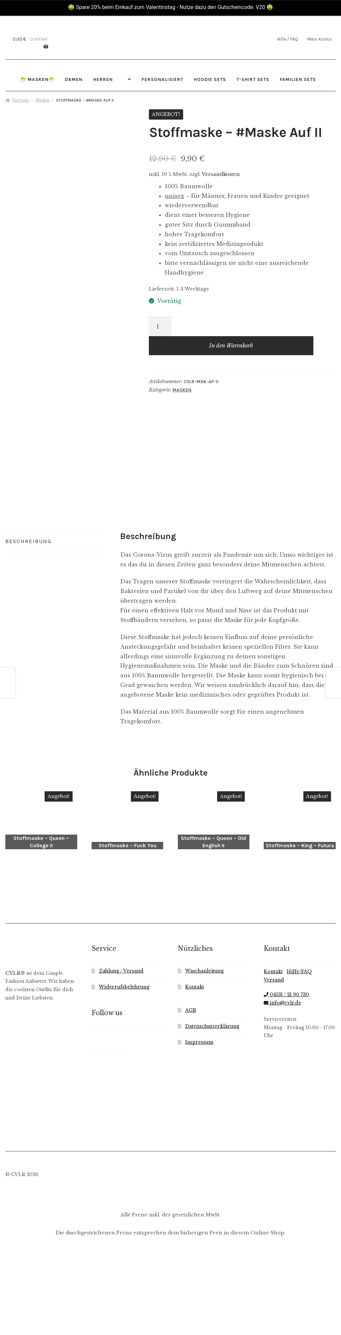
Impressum (199, 1130)
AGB (190, 1098)
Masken (42, 100)
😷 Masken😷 (37, 79)
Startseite (20, 100)
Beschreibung (28, 638)
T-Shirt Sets (252, 79)
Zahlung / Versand (121, 1059)
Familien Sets (298, 79)
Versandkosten (221, 174)
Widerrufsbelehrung (124, 1075)
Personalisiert (162, 79)
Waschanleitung (204, 1059)
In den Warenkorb (231, 345)
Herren (103, 79)
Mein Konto (319, 39)
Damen (74, 79)
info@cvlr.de (282, 1091)
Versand (274, 1068)
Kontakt (194, 1075)
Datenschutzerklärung (212, 1114)
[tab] (55, 638)
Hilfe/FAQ (299, 1060)
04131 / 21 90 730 (286, 1083)
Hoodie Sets (210, 79)
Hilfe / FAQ (287, 39)
